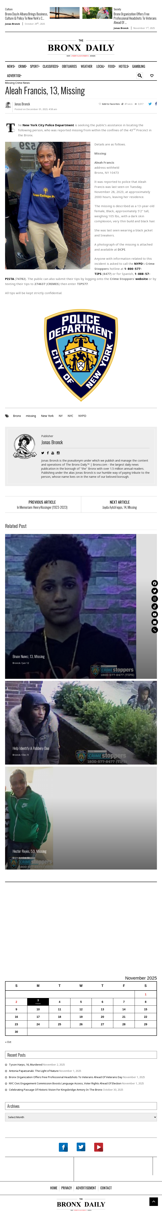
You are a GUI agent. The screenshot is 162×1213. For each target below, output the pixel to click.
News (26, 83)
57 (147, 274)
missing (31, 416)
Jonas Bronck (12, 23)
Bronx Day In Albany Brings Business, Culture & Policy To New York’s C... (26, 16)
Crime (18, 83)
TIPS (98, 274)
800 (130, 269)
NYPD (82, 416)
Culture (9, 9)
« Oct (8, 1042)
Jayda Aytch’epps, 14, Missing (120, 507)
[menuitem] (10, 66)
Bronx (17, 416)
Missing (10, 83)
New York (47, 416)
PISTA (9, 279)
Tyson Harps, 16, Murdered (25, 1064)
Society (117, 9)
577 (137, 269)
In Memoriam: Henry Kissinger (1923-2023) (42, 507)
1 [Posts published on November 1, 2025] (145, 994)
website (141, 279)
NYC (70, 416)
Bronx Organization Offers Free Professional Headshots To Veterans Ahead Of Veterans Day (65, 1077)
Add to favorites (111, 103)
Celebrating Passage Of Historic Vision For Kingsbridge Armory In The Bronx (55, 1089)
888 (141, 274)
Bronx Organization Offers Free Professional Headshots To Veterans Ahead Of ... (135, 18)
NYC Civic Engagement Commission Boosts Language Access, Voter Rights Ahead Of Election (65, 1083)
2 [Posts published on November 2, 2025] (16, 1001)
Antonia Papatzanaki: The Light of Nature (34, 1071)
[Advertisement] (29, 52)
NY (61, 416)
